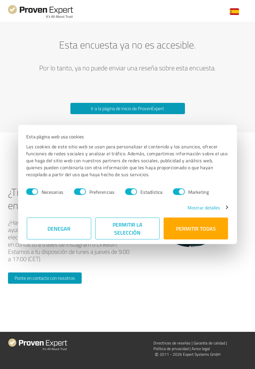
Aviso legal (201, 348)
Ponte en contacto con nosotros (45, 278)
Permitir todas (196, 228)
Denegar (59, 228)
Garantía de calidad (209, 343)
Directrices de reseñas (172, 343)
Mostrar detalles (203, 207)
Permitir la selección (127, 228)
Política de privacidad (171, 348)
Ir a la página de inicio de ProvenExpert (127, 108)
